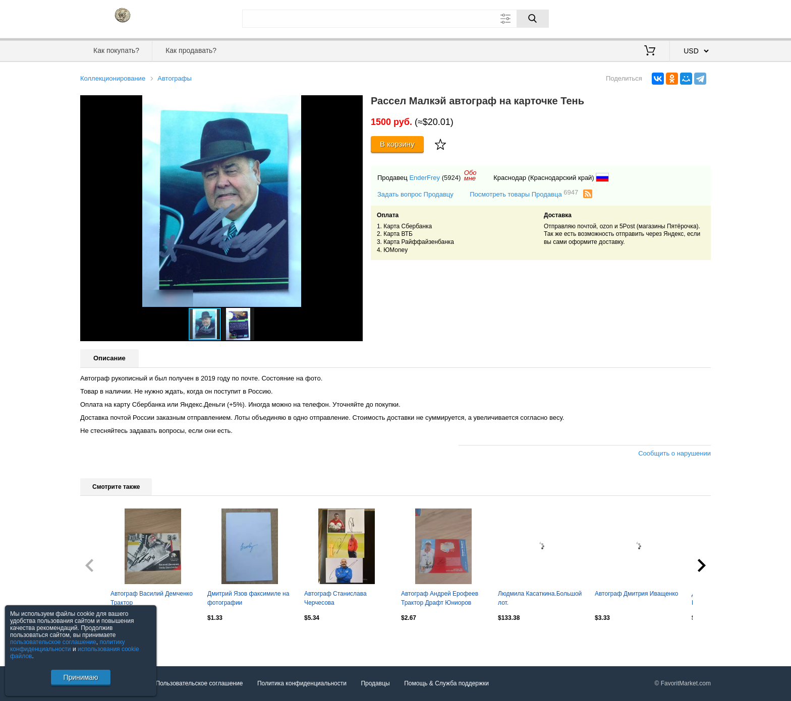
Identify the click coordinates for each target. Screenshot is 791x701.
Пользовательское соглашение (199, 683)
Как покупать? (116, 50)
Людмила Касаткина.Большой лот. (540, 598)
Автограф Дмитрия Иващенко (637, 593)
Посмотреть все (102, 639)
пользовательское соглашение (53, 642)
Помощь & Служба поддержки (446, 683)
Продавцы (375, 683)
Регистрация (690, 18)
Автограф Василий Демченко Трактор (151, 598)
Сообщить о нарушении (674, 453)
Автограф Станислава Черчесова (335, 598)
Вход (652, 18)
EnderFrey (424, 177)
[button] (354, 104)
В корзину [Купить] (397, 144)
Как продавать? (190, 50)
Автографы (174, 78)
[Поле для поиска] (395, 19)
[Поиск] (533, 19)
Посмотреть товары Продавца (524, 193)
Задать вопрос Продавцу (415, 194)
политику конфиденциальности (67, 646)
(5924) (451, 177)
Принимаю (80, 677)
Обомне (470, 175)
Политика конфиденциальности (302, 683)
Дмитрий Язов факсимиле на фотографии (248, 598)
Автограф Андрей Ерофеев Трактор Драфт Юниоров (439, 598)
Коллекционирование (112, 78)
